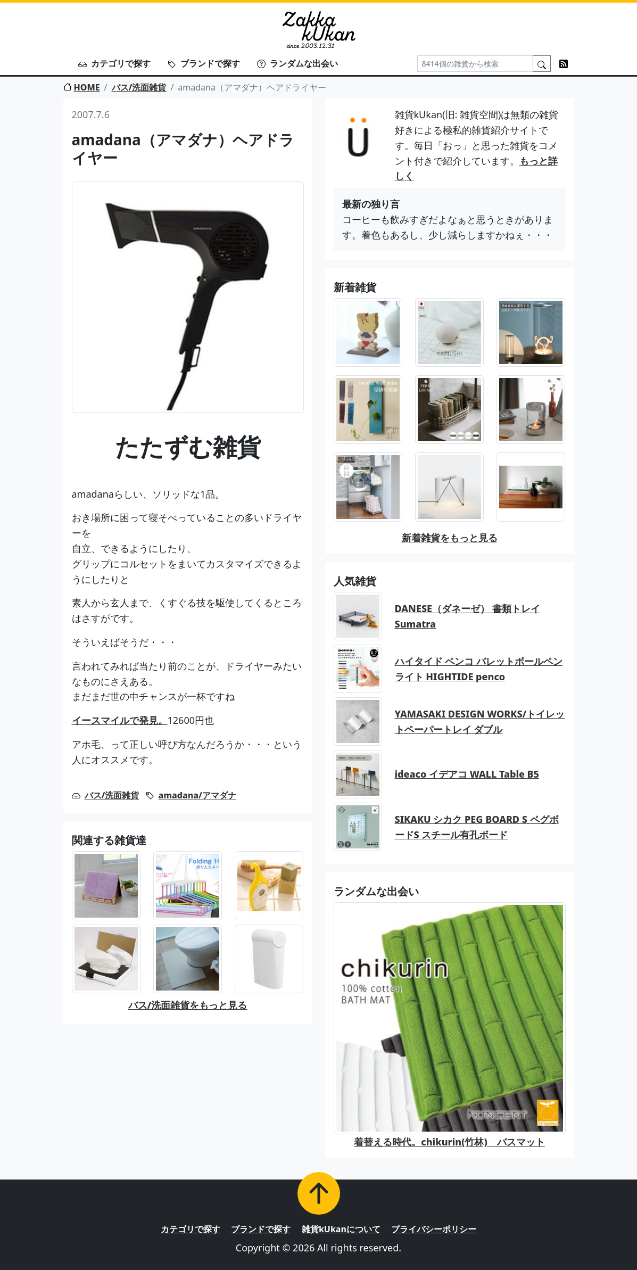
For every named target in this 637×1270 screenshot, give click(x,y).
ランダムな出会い (297, 63)
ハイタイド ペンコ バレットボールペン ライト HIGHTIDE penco (478, 669)
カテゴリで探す (114, 63)
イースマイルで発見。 (120, 720)
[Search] (475, 63)
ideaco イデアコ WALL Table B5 (467, 774)
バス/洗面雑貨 (139, 87)
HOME (81, 87)
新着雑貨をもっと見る (450, 537)
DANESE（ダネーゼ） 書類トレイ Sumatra (467, 616)
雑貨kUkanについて (341, 1229)
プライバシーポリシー (433, 1229)
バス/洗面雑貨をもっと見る (187, 1005)
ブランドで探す (204, 63)
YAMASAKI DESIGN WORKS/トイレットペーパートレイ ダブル (480, 721)
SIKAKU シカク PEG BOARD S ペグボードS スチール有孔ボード (477, 827)
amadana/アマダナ (197, 795)
